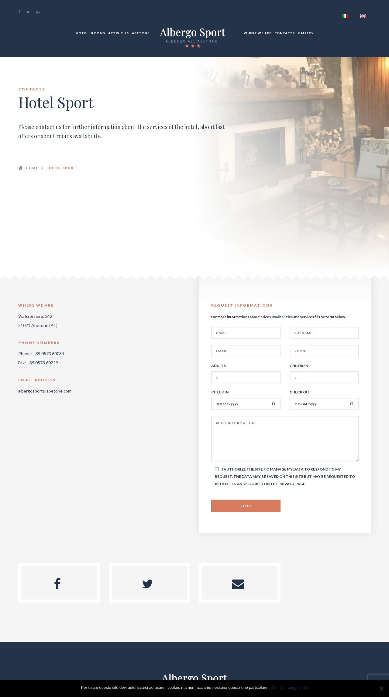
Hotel (82, 33)
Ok (274, 687)
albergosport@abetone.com (44, 390)
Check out (301, 392)
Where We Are (257, 33)
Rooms (98, 33)
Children (299, 365)
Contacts (284, 33)
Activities (118, 33)
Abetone (141, 33)
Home (32, 168)
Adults (218, 365)
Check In (220, 392)
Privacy (286, 483)
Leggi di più (298, 687)
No (282, 687)
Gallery (306, 33)
